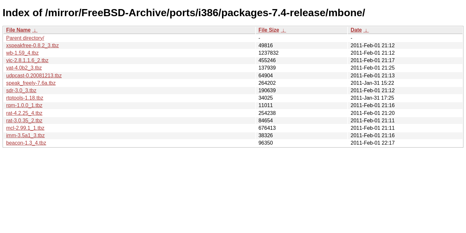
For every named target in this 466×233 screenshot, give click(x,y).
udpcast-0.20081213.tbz (34, 75)
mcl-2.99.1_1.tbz (25, 128)
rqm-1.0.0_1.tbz (24, 105)
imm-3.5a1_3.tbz (25, 135)
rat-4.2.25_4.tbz (24, 113)
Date (356, 30)
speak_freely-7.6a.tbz (31, 83)
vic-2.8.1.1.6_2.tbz (27, 60)
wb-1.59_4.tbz (22, 53)
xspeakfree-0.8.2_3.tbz (32, 45)
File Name (18, 30)
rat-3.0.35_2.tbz (24, 120)
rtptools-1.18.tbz (24, 98)
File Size (269, 30)
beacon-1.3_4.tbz (26, 143)
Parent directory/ (25, 38)
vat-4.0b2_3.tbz (24, 68)
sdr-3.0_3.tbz (21, 90)
